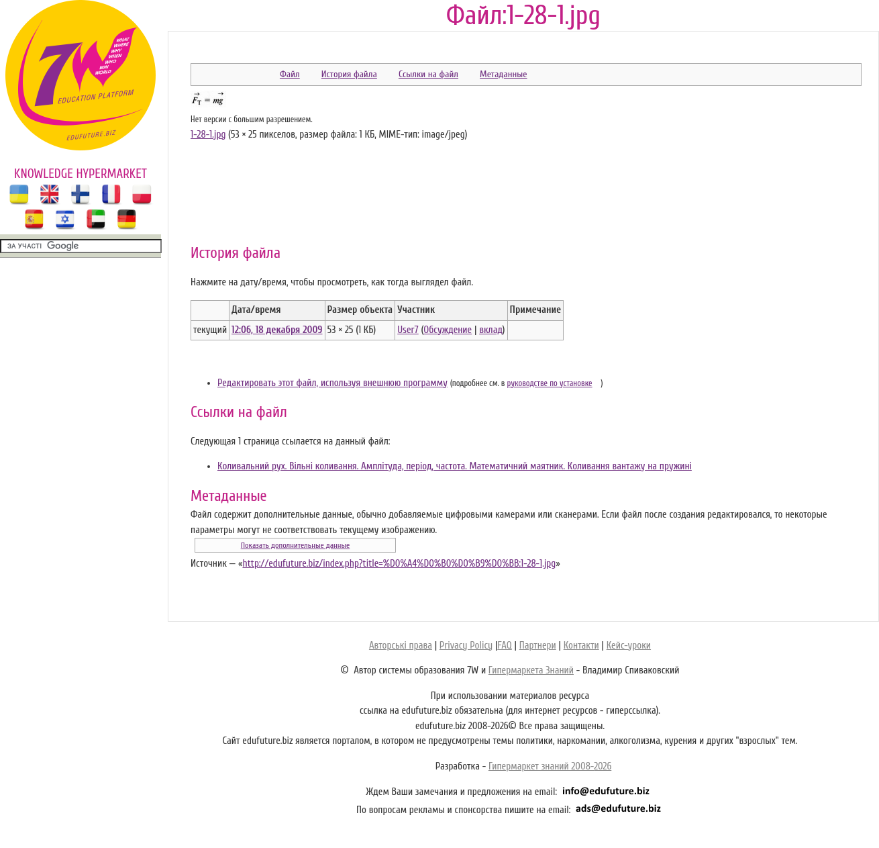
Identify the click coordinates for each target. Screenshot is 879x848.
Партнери (537, 645)
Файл (290, 74)
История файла (349, 74)
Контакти (581, 645)
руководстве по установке (549, 383)
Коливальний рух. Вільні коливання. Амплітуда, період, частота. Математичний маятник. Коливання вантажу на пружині (454, 466)
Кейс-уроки (629, 645)
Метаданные (503, 74)
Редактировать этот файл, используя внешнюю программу (332, 383)
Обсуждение (447, 330)
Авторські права (400, 645)
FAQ (504, 645)
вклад (491, 330)
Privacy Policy (466, 645)
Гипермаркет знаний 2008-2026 (549, 766)
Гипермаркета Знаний (531, 670)
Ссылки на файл (428, 74)
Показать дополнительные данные (295, 545)
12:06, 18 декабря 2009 (276, 330)
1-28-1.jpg (208, 134)
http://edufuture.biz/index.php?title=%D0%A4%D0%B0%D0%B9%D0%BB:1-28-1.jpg (399, 563)
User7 (408, 330)
